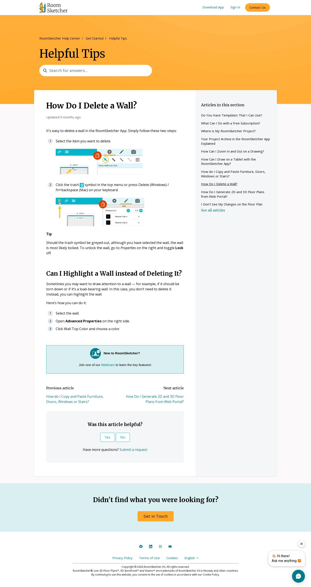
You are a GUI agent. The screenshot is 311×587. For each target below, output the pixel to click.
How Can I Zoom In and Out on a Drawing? (232, 151)
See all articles (213, 210)
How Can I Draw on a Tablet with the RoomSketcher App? (228, 161)
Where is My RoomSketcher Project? (228, 131)
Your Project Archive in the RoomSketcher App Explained (235, 141)
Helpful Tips (118, 38)
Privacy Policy (122, 558)
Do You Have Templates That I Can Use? (231, 115)
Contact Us (257, 7)
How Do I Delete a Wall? (219, 184)
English (191, 558)
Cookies (172, 558)
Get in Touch (156, 516)
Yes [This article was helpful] (107, 437)
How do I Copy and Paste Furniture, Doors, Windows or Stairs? (233, 173)
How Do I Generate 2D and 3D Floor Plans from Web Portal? (232, 194)
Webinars (108, 365)
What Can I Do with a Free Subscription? (230, 123)
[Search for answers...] (95, 70)
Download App (213, 7)
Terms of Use (149, 558)
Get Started (94, 38)
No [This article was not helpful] (122, 437)
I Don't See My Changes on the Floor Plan (231, 204)
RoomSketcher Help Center (59, 38)
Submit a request (133, 449)
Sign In (235, 7)
